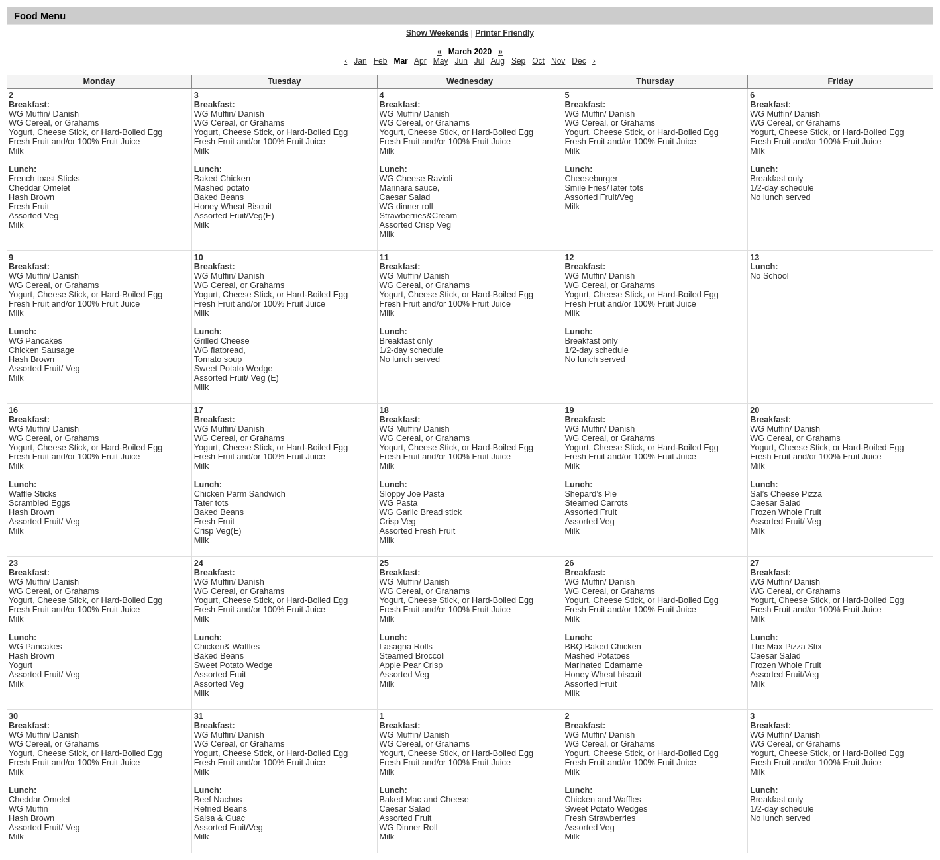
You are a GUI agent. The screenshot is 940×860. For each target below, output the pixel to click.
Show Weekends (437, 33)
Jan (360, 61)
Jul (479, 61)
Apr (420, 61)
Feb (381, 61)
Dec (579, 61)
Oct (538, 61)
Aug (498, 61)
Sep (518, 61)
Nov (558, 61)
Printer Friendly (504, 33)
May (440, 61)
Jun (460, 61)
